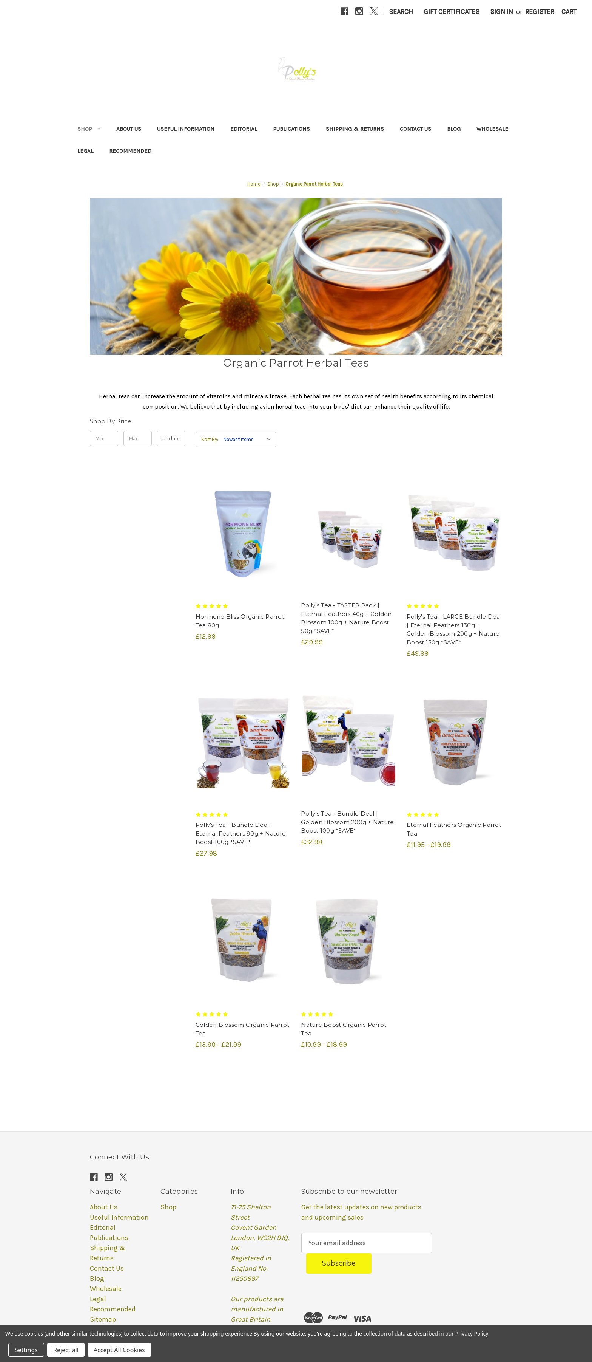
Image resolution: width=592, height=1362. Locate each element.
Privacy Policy (471, 1333)
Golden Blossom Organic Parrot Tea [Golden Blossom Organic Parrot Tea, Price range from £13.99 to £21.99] (242, 1029)
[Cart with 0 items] (569, 12)
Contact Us (415, 128)
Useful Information (185, 128)
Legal (85, 150)
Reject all (66, 1350)
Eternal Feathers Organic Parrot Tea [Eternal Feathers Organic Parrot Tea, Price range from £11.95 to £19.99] (454, 829)
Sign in (501, 12)
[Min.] (104, 438)
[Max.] (137, 438)
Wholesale (492, 128)
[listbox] (249, 439)
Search (401, 12)
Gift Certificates (451, 12)
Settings (26, 1350)
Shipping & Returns (355, 128)
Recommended (130, 150)
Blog (454, 128)
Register (539, 12)
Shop (88, 128)
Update (171, 438)
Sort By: (209, 439)
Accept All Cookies (119, 1350)
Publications (291, 128)
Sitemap (103, 1319)
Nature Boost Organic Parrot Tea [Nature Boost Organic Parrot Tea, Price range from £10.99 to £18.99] (343, 1029)
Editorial (243, 128)
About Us (128, 128)
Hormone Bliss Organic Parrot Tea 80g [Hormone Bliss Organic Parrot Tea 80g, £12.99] (240, 621)
